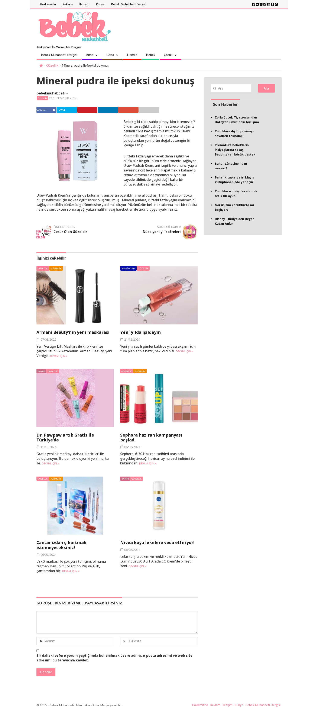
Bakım (41, 371)
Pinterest (90, 110)
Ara (266, 88)
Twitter (67, 110)
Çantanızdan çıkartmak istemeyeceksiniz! (62, 545)
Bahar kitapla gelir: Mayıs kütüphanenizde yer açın (234, 179)
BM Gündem (128, 269)
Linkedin (112, 110)
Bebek (150, 55)
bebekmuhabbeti (51, 93)
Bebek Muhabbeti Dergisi (128, 4)
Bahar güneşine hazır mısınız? (231, 165)
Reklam (67, 4)
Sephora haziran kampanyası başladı (152, 437)
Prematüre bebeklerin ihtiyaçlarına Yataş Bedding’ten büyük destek (235, 149)
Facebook (46, 110)
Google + (133, 110)
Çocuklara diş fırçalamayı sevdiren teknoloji (234, 133)
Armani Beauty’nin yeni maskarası (74, 333)
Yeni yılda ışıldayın (141, 333)
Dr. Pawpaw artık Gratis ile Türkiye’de (66, 437)
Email (154, 110)
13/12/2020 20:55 (64, 98)
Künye (100, 4)
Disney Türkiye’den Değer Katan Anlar (234, 221)
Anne (89, 55)
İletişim (84, 4)
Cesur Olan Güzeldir (70, 232)
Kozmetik (56, 269)
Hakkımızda (48, 4)
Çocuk (168, 55)
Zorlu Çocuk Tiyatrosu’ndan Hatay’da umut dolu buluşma (237, 119)
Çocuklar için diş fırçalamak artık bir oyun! (236, 193)
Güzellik (52, 65)
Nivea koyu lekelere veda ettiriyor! (158, 542)
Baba (110, 55)
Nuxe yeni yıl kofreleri (162, 232)
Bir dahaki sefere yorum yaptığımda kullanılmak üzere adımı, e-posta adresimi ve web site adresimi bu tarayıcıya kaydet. (114, 657)
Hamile (132, 55)
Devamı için (58, 356)
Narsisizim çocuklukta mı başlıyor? (234, 207)
